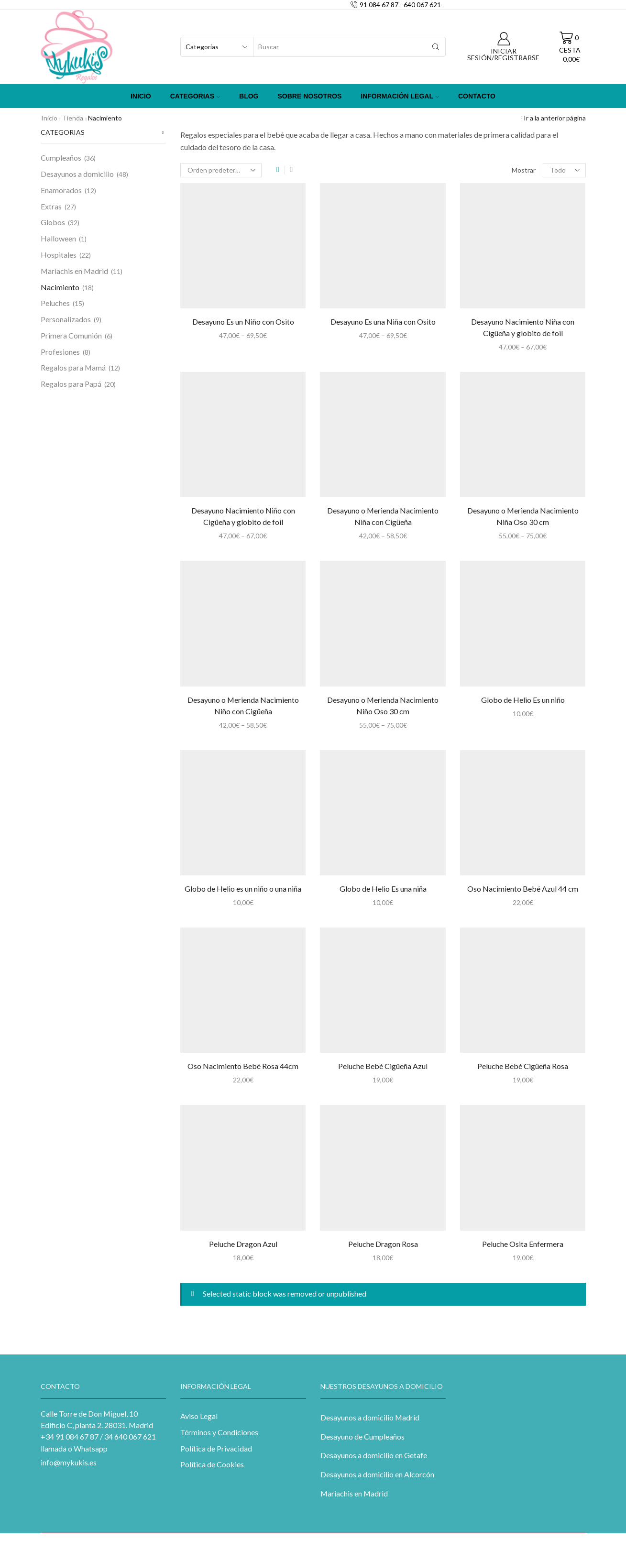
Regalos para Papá (71, 383)
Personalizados (66, 319)
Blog (248, 96)
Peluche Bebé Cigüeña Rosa (522, 1065)
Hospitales (59, 254)
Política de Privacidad (216, 1448)
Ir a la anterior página (555, 118)
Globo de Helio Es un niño (523, 699)
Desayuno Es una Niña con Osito (383, 321)
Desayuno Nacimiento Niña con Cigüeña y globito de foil (522, 327)
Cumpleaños (61, 157)
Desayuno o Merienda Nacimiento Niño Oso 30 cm (383, 705)
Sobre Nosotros (310, 96)
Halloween (58, 238)
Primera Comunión (71, 335)
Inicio (141, 96)
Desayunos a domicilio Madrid (369, 1417)
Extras (51, 206)
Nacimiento (60, 287)
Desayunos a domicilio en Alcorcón (377, 1474)
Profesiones (60, 351)
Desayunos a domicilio (77, 173)
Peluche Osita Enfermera (522, 1243)
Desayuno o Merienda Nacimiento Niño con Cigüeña (243, 705)
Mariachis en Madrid (74, 270)
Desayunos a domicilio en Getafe (373, 1455)
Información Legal (400, 96)
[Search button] (435, 46)
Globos (53, 222)
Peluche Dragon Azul (243, 1243)
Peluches (55, 302)
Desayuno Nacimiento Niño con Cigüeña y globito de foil (243, 516)
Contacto (476, 96)
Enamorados (61, 190)
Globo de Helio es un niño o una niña (243, 888)
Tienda (72, 118)
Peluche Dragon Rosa (383, 1243)
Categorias (195, 96)
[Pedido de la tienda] (221, 170)
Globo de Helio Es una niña (383, 888)
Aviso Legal (199, 1415)
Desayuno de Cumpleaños (362, 1436)
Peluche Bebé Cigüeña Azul (383, 1065)
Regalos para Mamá (73, 367)
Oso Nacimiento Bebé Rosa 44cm (242, 1065)
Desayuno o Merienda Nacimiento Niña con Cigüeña (383, 516)
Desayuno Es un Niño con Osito (243, 321)
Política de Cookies (212, 1464)
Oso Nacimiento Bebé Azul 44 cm (522, 888)
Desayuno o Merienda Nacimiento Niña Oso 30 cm (523, 516)
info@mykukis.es (69, 1462)
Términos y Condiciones (219, 1432)
